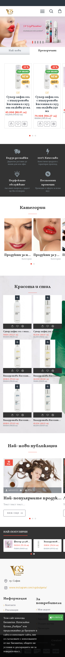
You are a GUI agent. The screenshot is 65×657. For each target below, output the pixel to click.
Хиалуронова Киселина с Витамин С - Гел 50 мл (47, 376)
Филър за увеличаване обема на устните (22, 541)
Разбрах (57, 617)
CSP (18, 92)
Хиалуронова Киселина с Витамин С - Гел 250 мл (17, 376)
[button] (30, 135)
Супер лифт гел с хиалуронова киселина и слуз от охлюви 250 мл (47, 104)
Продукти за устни (47, 255)
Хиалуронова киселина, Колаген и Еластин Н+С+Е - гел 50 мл (52, 541)
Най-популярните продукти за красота (32, 498)
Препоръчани (47, 50)
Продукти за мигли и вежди (18, 255)
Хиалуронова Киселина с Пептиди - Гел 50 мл (47, 420)
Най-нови (15, 50)
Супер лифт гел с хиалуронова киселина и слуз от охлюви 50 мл (18, 102)
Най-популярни (15, 532)
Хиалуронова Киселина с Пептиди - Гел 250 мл (17, 420)
